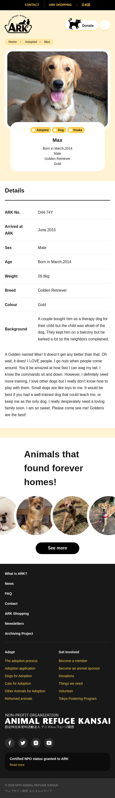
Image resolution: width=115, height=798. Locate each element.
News (9, 584)
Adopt (10, 652)
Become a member (73, 661)
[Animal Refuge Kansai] (18, 24)
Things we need (71, 683)
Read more (17, 765)
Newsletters (14, 623)
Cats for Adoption (18, 683)
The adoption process (21, 661)
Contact (11, 604)
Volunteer (66, 691)
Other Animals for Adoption (25, 691)
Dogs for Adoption (18, 676)
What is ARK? (16, 574)
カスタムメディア (40, 791)
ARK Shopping (17, 613)
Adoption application (20, 668)
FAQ (8, 594)
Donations (66, 676)
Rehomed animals (18, 699)
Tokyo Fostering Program (78, 699)
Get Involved (69, 652)
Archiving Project (19, 633)
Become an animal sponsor (79, 668)
